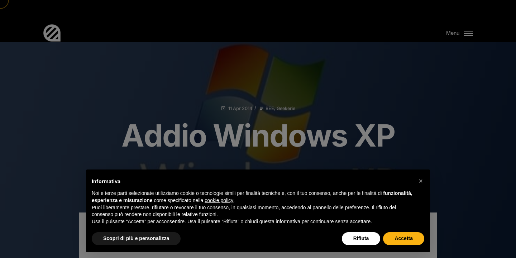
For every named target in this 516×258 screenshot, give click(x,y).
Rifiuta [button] (361, 238)
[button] (420, 181)
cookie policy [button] (219, 200)
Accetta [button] (404, 238)
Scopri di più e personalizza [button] (136, 238)
